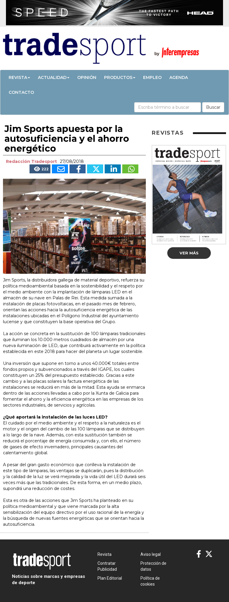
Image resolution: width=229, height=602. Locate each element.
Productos (119, 77)
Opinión (86, 77)
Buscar (213, 107)
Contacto (21, 92)
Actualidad (53, 77)
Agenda (178, 77)
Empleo (152, 77)
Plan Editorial (110, 578)
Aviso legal (150, 554)
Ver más (189, 253)
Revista (19, 77)
